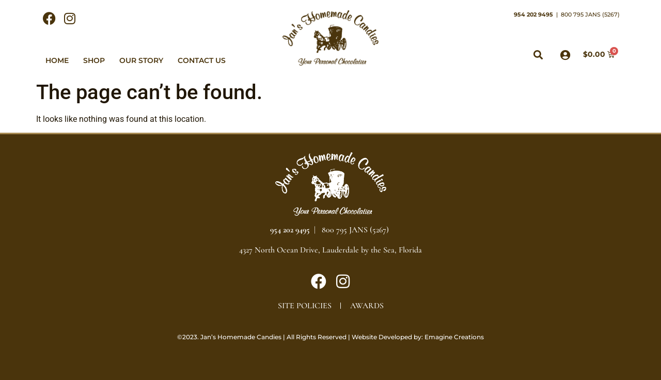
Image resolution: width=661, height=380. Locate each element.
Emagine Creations (454, 337)
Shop (94, 60)
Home (57, 60)
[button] (538, 55)
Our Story (141, 60)
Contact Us (202, 60)
